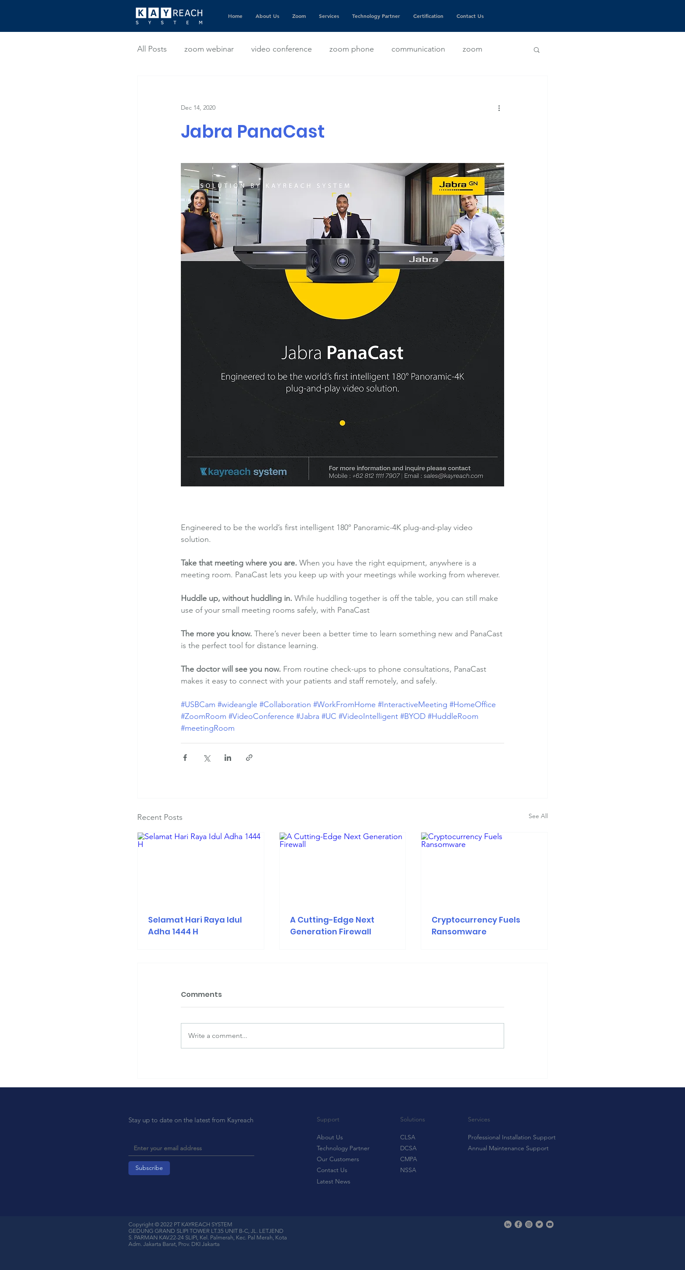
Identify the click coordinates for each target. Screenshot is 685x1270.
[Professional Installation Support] (512, 1137)
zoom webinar (209, 49)
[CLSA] (414, 1137)
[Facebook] (518, 1224)
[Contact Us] (343, 1170)
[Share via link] (249, 757)
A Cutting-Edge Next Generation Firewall (332, 925)
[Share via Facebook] (185, 757)
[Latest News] (343, 1181)
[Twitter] (539, 1224)
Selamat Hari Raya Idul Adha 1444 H (195, 925)
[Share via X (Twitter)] (206, 757)
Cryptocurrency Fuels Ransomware (476, 925)
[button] (537, 49)
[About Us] (331, 1137)
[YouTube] (550, 1224)
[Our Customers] (343, 1159)
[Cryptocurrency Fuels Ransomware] (484, 868)
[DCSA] (414, 1148)
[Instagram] (529, 1224)
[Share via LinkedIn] (228, 757)
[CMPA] (414, 1159)
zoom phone (351, 49)
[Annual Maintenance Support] (508, 1148)
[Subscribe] (149, 1168)
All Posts (152, 49)
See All (538, 816)
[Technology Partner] (343, 1148)
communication (418, 49)
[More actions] (499, 107)
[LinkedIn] (508, 1224)
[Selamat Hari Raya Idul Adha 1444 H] (201, 868)
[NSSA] (414, 1170)
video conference (281, 49)
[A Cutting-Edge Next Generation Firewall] (343, 868)
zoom (472, 49)
